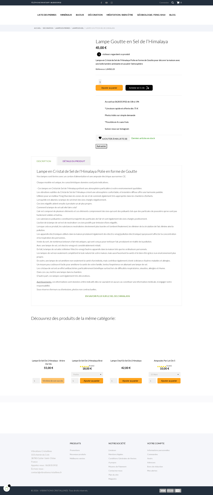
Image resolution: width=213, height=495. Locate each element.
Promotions (75, 450)
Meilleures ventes (77, 458)
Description (44, 161)
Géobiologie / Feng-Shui (151, 14)
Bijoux (80, 14)
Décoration (95, 14)
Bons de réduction (155, 466)
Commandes (152, 454)
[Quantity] (36, 380)
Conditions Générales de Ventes (122, 458)
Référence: (100, 69)
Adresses (151, 462)
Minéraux (66, 14)
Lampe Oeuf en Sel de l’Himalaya (125, 360)
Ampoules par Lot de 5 (164, 360)
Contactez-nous (115, 470)
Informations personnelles (158, 450)
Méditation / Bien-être (120, 14)
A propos (112, 462)
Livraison (112, 450)
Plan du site (113, 475)
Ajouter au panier (109, 87)
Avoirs (150, 458)
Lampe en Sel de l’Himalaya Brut (87, 360)
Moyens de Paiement (117, 466)
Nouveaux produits (78, 454)
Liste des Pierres (46, 14)
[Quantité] (100, 82)
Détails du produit (74, 161)
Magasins (113, 479)
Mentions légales (116, 454)
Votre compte (155, 443)
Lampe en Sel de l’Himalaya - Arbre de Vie (48, 362)
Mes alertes (152, 470)
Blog (172, 14)
